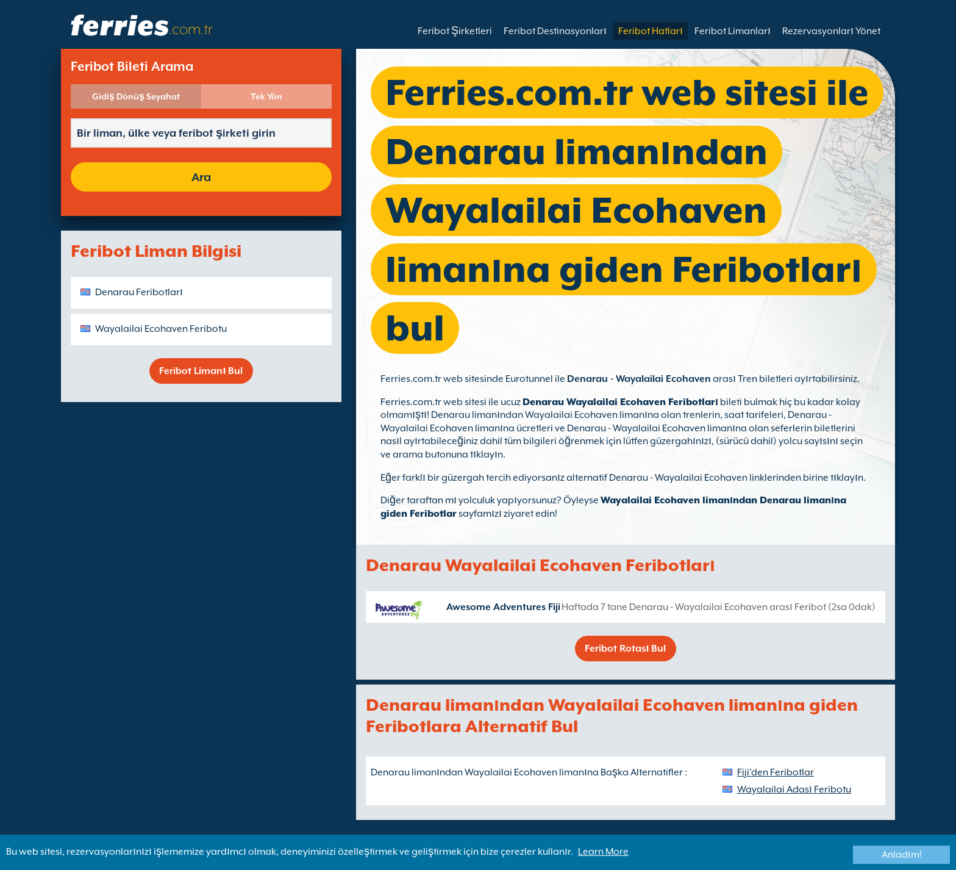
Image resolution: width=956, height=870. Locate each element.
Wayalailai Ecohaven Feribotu (161, 328)
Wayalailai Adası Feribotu (794, 789)
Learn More (603, 851)
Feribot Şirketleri (455, 31)
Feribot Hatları (650, 31)
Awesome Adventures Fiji (503, 607)
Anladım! (902, 854)
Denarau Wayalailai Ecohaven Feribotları (620, 402)
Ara (201, 177)
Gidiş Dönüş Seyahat (136, 96)
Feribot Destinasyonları (555, 31)
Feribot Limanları (732, 31)
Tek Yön (266, 96)
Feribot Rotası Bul (625, 648)
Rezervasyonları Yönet (831, 31)
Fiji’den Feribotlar (775, 772)
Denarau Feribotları (139, 292)
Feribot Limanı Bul (201, 370)
